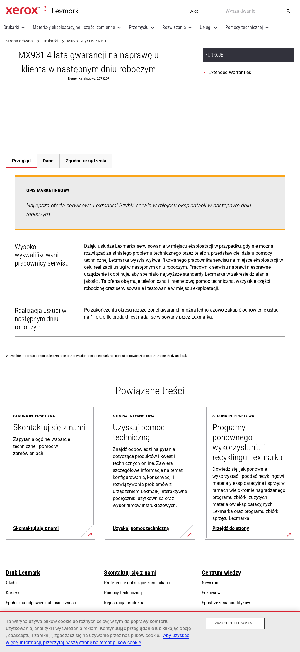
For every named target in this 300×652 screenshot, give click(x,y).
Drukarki (11, 27)
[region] (150, 631)
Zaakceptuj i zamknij (235, 623)
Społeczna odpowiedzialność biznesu (41, 602)
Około (11, 583)
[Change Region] (212, 11)
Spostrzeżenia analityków (226, 602)
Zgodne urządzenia (86, 161)
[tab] (21, 161)
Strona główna (42, 10)
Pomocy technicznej (244, 27)
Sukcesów (211, 592)
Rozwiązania (174, 27)
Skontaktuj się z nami (130, 572)
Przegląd (21, 161)
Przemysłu (139, 27)
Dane (48, 161)
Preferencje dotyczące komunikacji (137, 583)
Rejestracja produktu (123, 602)
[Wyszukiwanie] (288, 11)
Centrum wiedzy (221, 572)
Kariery (12, 592)
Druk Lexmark (23, 572)
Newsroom (212, 583)
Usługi (206, 27)
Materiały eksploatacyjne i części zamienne (74, 27)
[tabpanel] (150, 257)
